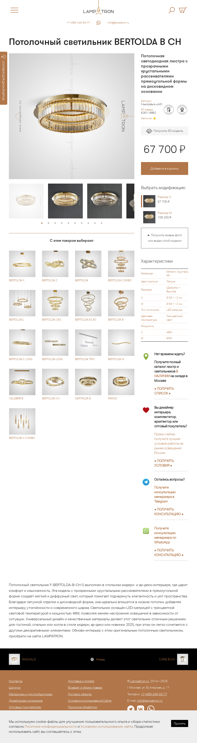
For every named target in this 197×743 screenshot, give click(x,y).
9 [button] (95, 223)
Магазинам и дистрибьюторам (30, 694)
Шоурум (15, 687)
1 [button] (42, 223)
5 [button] (68, 223)
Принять (179, 723)
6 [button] (75, 223)
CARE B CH (167, 659)
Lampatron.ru (139, 681)
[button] (17, 116)
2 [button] (48, 223)
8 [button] (88, 223)
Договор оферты (80, 694)
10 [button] (101, 223)
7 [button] (81, 223)
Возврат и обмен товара (85, 687)
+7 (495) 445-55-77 (78, 22)
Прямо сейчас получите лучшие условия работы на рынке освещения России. (168, 443)
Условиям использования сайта (107, 726)
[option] (71, 116)
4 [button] (62, 223)
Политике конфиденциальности (51, 726)
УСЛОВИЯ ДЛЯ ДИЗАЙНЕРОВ (3, 77)
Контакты (15, 681)
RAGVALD (29, 659)
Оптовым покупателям (25, 707)
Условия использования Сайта (89, 700)
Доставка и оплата (81, 681)
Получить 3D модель (164, 131)
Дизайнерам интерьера (25, 700)
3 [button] (55, 223)
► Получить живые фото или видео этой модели (164, 238)
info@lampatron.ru (118, 22)
